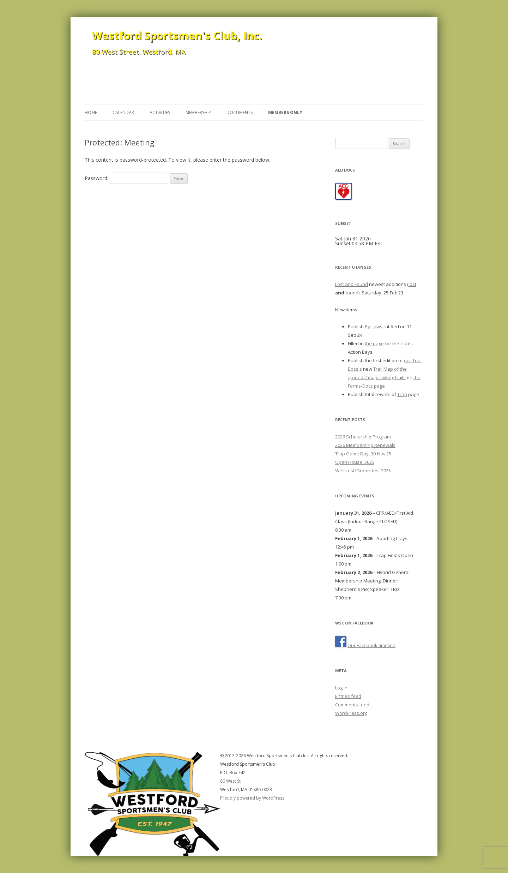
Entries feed (348, 696)
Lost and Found (351, 284)
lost (412, 284)
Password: (126, 178)
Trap (402, 394)
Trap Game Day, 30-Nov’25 (363, 453)
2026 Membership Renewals (365, 445)
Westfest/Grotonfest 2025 (363, 470)
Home (91, 112)
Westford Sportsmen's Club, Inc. (177, 35)
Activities (160, 112)
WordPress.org (351, 713)
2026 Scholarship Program (363, 436)
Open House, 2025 (354, 462)
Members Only (285, 112)
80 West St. (231, 781)
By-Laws (373, 326)
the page (374, 343)
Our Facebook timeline (371, 645)
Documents (239, 112)
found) (352, 292)
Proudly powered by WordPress (252, 798)
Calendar (123, 112)
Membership (198, 112)
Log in (341, 687)
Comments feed (352, 704)
